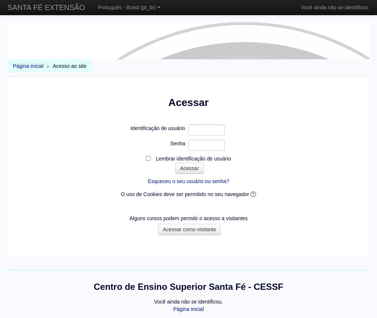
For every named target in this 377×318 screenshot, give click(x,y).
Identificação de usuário (157, 128)
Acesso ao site (69, 66)
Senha (177, 143)
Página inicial (28, 66)
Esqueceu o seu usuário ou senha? (188, 181)
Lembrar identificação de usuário (193, 159)
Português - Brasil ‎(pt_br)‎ (129, 7)
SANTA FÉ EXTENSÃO (46, 7)
